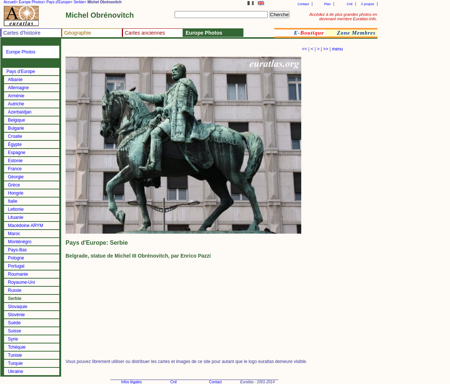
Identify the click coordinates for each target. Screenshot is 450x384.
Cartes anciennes (145, 33)
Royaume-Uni (21, 282)
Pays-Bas (17, 249)
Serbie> (80, 2)
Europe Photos (20, 52)
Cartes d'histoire (22, 33)
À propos (367, 4)
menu (337, 49)
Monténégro (20, 241)
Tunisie (15, 355)
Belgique (16, 120)
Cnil (349, 4)
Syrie (13, 339)
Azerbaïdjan (20, 112)
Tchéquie (17, 347)
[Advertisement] (152, 50)
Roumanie (18, 274)
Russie (15, 290)
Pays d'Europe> (59, 2)
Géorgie (16, 176)
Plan (327, 4)
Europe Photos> (32, 2)
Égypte (15, 144)
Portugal (16, 266)
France (15, 168)
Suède (14, 322)
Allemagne (18, 87)
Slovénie (16, 314)
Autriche (16, 104)
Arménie (16, 95)
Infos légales (131, 382)
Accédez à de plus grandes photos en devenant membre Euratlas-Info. (343, 16)
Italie (12, 201)
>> (325, 49)
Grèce (14, 185)
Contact (303, 4)
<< (304, 49)
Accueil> (11, 2)
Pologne (16, 258)
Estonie (15, 160)
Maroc (14, 233)
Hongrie (16, 193)
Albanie (15, 79)
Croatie (15, 136)
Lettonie (16, 209)
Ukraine (15, 371)
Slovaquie (18, 306)
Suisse (14, 331)
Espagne (16, 152)
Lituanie (16, 217)
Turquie (15, 363)
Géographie (77, 33)
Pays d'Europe (21, 71)
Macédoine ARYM (25, 225)
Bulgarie (16, 128)
